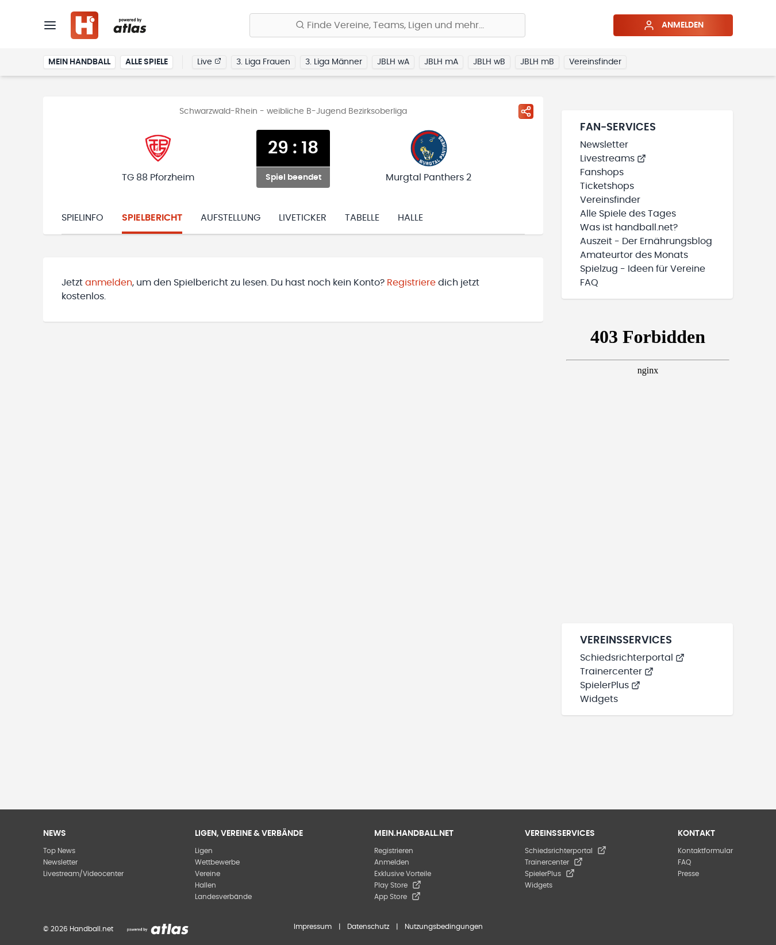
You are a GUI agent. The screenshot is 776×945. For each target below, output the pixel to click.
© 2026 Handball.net (78, 928)
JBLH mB (537, 62)
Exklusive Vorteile (402, 873)
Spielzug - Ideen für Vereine (642, 268)
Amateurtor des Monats (634, 255)
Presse (688, 873)
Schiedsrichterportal (632, 658)
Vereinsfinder (595, 62)
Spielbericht (152, 217)
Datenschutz (368, 926)
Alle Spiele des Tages (628, 213)
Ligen (204, 850)
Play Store (397, 885)
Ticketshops (607, 186)
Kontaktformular (705, 850)
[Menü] (50, 25)
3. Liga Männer (333, 62)
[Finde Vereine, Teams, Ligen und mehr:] (387, 25)
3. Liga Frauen (263, 62)
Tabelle (362, 217)
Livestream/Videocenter (83, 873)
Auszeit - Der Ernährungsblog (646, 241)
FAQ (589, 282)
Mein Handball (79, 62)
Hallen (205, 885)
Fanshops (602, 172)
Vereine (207, 873)
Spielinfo (82, 217)
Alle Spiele (146, 62)
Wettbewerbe (217, 862)
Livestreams (613, 158)
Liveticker (302, 217)
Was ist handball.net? (629, 227)
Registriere (411, 282)
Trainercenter (617, 671)
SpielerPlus (610, 685)
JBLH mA (441, 62)
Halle (410, 217)
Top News (59, 850)
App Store (397, 896)
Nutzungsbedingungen (444, 926)
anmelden (108, 282)
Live (209, 61)
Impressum (313, 926)
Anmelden (673, 25)
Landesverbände (223, 896)
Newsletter (604, 144)
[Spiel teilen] (525, 111)
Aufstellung (230, 217)
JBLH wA (393, 62)
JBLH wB (489, 62)
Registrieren (393, 850)
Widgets (599, 699)
